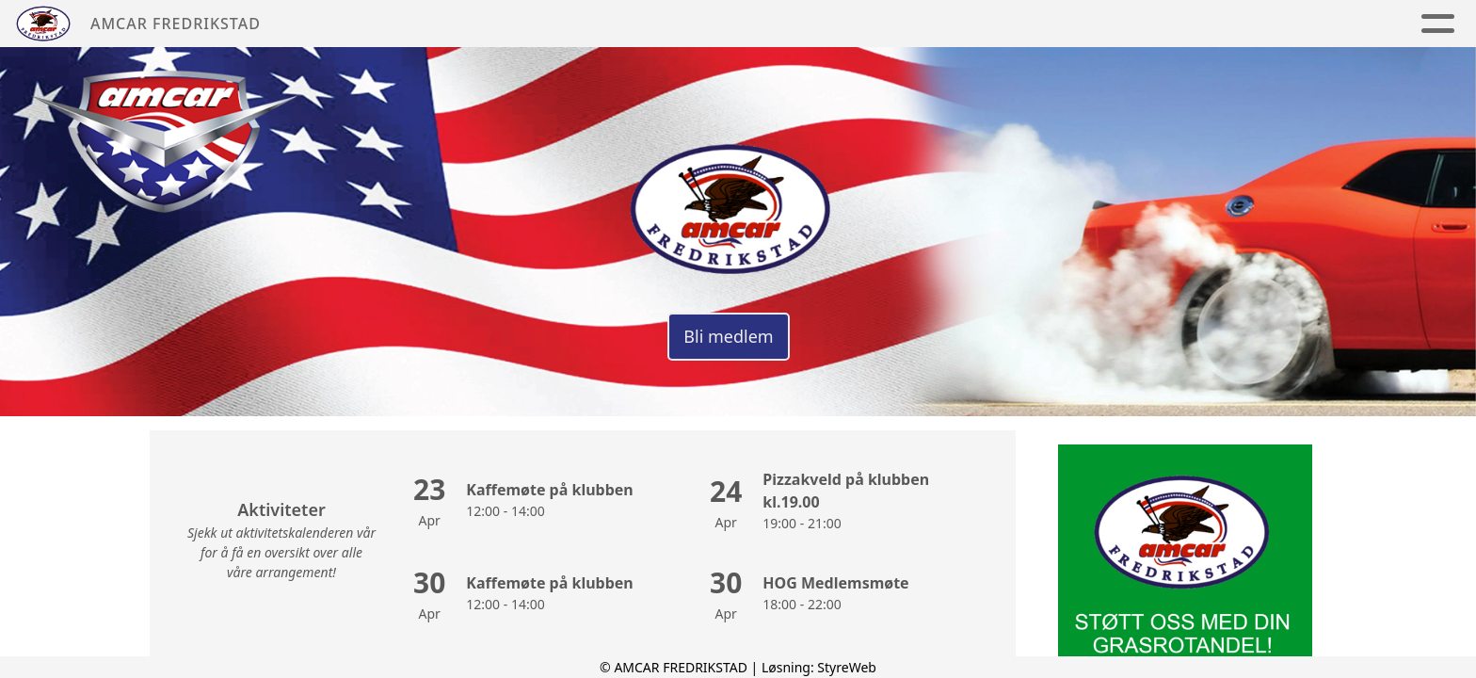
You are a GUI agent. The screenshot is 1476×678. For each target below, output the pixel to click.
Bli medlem (728, 336)
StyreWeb (846, 667)
